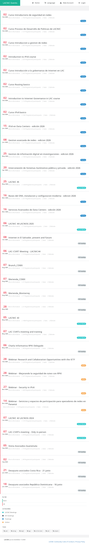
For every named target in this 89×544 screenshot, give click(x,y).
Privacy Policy (80, 542)
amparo (55, 531)
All (4, 504)
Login (82, 3)
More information (14, 18)
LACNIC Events (10, 2)
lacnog (13, 531)
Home (36, 3)
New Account (67, 3)
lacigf (21, 531)
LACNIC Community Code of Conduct (61, 542)
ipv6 (6, 531)
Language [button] (49, 3)
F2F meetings (8, 516)
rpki (47, 531)
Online (6, 522)
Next (4, 501)
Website (52, 18)
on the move (38, 531)
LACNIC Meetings (9, 512)
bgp (28, 531)
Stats (45, 18)
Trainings (6, 519)
